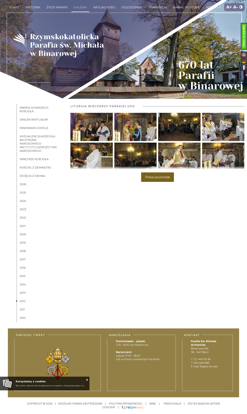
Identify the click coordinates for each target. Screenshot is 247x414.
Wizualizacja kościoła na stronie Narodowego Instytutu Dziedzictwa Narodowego (38, 143)
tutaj (82, 386)
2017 (23, 259)
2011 (22, 309)
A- (235, 7)
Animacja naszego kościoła (34, 109)
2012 (23, 301)
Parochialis (172, 403)
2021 (23, 226)
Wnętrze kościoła (34, 159)
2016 (23, 267)
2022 (23, 217)
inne (153, 403)
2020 (23, 234)
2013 (23, 292)
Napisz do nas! (208, 366)
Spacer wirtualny (34, 119)
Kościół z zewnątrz (35, 167)
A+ (229, 7)
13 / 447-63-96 (202, 359)
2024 (23, 201)
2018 (23, 251)
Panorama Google (34, 128)
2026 (23, 184)
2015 (23, 276)
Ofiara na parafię (243, 36)
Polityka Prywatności (125, 403)
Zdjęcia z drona (32, 175)
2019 (23, 242)
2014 (23, 284)
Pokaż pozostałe (157, 177)
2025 (23, 192)
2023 (23, 209)
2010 (23, 317)
